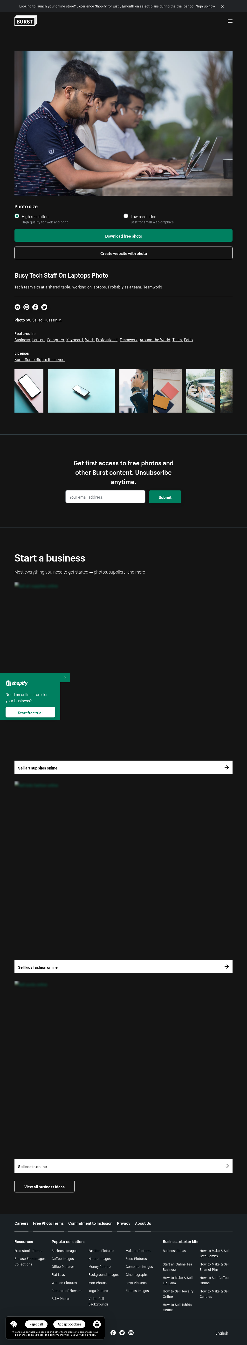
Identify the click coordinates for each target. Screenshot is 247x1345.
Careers (21, 1222)
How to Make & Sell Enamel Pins (215, 1266)
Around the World (155, 339)
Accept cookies (69, 1324)
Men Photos (98, 1282)
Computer (55, 339)
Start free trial (30, 712)
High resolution (35, 216)
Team (177, 339)
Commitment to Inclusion (90, 1222)
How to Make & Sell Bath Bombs (215, 1253)
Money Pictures (100, 1266)
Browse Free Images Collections (30, 1261)
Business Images (64, 1250)
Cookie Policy (87, 1334)
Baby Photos (61, 1298)
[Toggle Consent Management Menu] (13, 1324)
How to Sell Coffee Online (214, 1280)
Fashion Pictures (101, 1250)
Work (89, 339)
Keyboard (74, 339)
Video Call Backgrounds (98, 1301)
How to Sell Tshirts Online (177, 1307)
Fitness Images (137, 1290)
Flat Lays (58, 1274)
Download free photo (123, 235)
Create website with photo (123, 253)
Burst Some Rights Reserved (39, 359)
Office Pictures (63, 1266)
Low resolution (143, 216)
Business (22, 339)
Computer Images (139, 1266)
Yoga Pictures (99, 1290)
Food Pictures (136, 1258)
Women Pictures (64, 1282)
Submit (165, 497)
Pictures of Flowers (67, 1290)
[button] (13, 1324)
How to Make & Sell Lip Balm (178, 1280)
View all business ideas (44, 1186)
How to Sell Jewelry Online (178, 1293)
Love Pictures (136, 1282)
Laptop (38, 339)
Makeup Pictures (138, 1250)
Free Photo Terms (48, 1222)
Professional (106, 339)
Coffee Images (63, 1258)
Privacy (123, 1222)
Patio (188, 339)
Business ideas (174, 1250)
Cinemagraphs (137, 1274)
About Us (143, 1222)
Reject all (36, 1324)
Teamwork (128, 339)
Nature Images (100, 1258)
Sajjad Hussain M (47, 319)
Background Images (104, 1274)
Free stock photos (28, 1250)
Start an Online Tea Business (177, 1266)
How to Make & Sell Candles (215, 1293)
